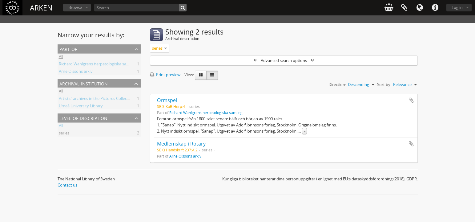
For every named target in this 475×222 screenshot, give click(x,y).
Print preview (165, 74)
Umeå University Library (81, 106)
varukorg (389, 7)
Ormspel (167, 100)
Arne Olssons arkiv (76, 72)
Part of (68, 48)
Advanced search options (284, 60)
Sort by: (384, 84)
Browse (75, 7)
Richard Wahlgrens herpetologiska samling (97, 65)
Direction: (337, 84)
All (61, 57)
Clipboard (404, 7)
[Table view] (212, 75)
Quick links (435, 7)
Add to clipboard (411, 100)
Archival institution (83, 83)
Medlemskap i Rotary (181, 143)
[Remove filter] (165, 48)
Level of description (83, 117)
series (64, 134)
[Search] (140, 7)
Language (419, 7)
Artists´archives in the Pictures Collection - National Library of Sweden (123, 99)
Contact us (67, 185)
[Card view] (201, 75)
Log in (457, 7)
